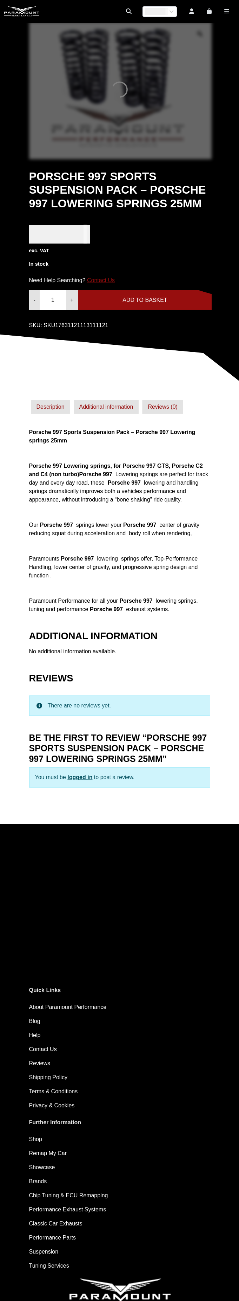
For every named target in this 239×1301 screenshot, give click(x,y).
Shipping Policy (48, 1077)
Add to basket (144, 300)
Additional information (106, 407)
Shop (35, 1139)
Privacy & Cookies (52, 1105)
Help (35, 1035)
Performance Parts (52, 1238)
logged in (79, 777)
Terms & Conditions (53, 1091)
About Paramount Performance (68, 1007)
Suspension (44, 1252)
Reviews (39, 1063)
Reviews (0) (162, 407)
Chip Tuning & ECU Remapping (68, 1195)
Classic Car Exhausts (55, 1223)
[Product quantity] (53, 300)
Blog (34, 1021)
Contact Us (101, 280)
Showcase (42, 1167)
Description (50, 407)
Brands (38, 1181)
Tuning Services (49, 1266)
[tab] (50, 407)
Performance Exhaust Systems (67, 1209)
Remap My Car (48, 1153)
